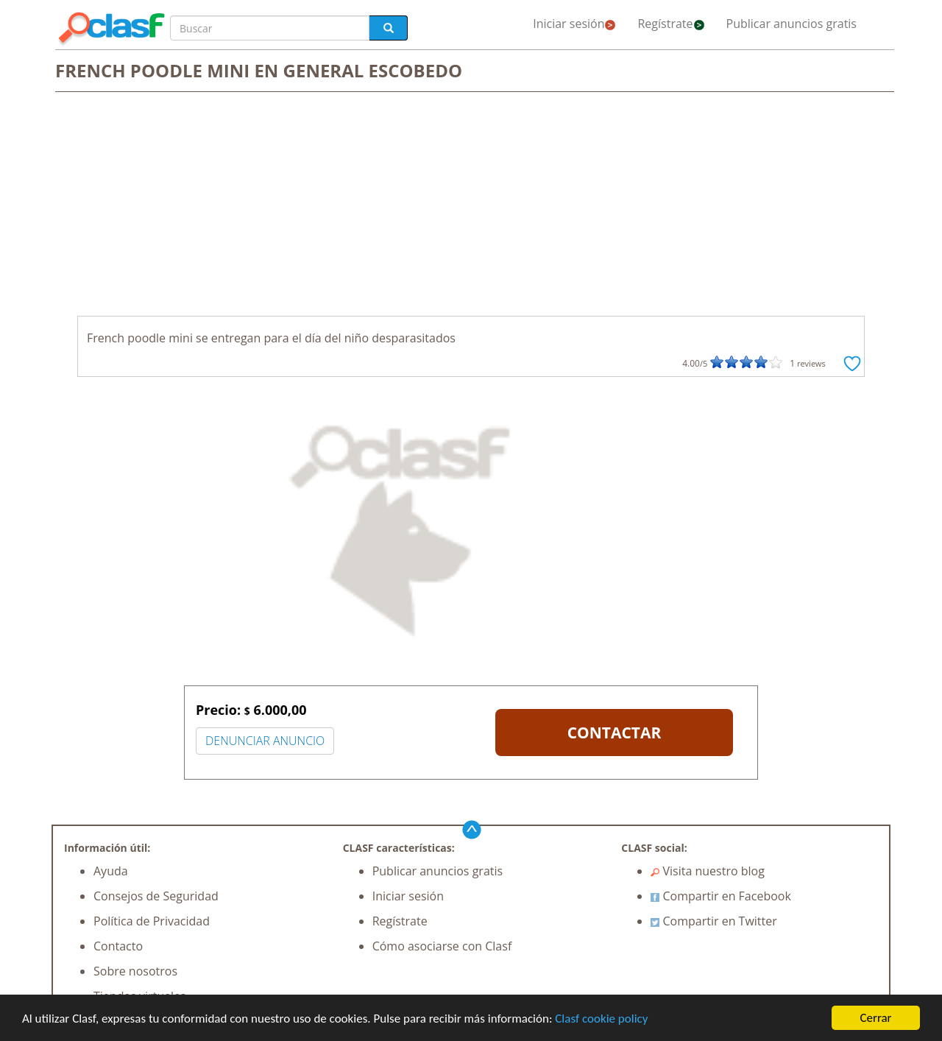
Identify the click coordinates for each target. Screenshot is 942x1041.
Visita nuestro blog (708, 871)
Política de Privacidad (151, 921)
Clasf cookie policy (601, 1019)
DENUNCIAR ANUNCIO (265, 741)
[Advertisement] (471, 205)
